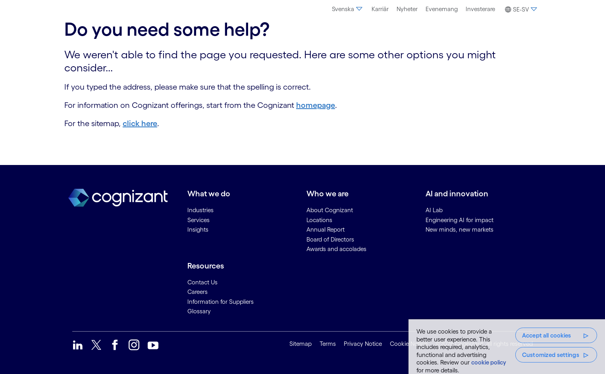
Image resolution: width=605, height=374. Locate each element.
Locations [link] (319, 220)
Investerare (480, 9)
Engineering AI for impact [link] (459, 220)
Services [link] (198, 220)
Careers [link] (197, 291)
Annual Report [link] (325, 229)
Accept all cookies (546, 335)
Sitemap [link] (300, 343)
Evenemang (442, 9)
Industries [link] (200, 210)
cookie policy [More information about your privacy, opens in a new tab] (488, 362)
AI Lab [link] (434, 210)
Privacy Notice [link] (363, 343)
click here (140, 123)
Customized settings (550, 354)
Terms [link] (328, 343)
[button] (520, 9)
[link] (77, 344)
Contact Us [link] (202, 282)
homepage (315, 105)
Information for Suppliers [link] (220, 301)
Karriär (380, 9)
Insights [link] (197, 229)
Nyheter (407, 9)
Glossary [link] (199, 311)
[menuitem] (348, 9)
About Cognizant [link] (329, 210)
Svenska (348, 9)
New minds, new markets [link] (459, 229)
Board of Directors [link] (330, 239)
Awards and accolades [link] (336, 248)
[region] (506, 346)
